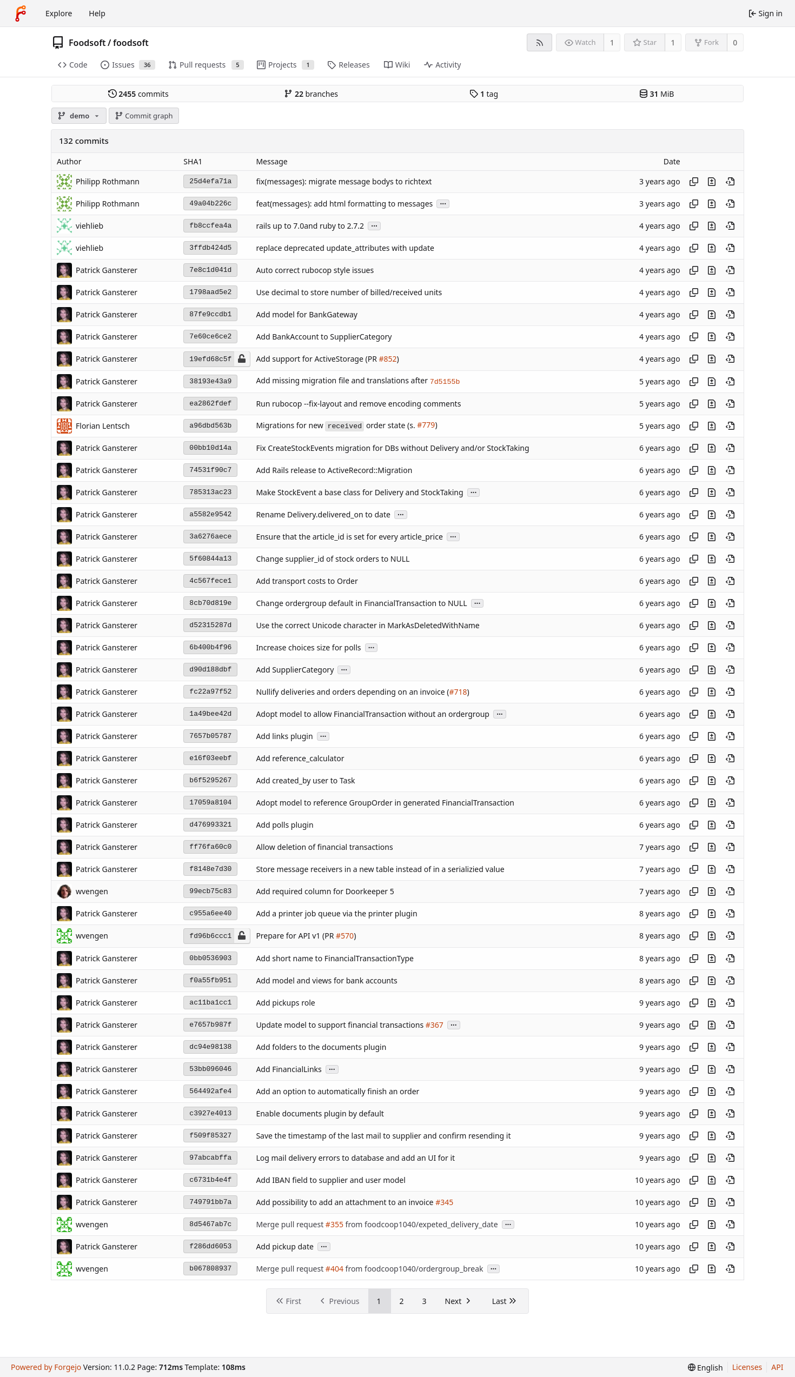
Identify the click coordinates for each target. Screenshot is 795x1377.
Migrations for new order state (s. (336, 425)
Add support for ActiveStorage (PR (317, 359)
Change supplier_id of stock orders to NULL (332, 559)
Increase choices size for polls (308, 647)
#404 (334, 1268)
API (777, 1367)
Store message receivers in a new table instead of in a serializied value (380, 869)
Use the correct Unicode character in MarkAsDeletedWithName (367, 625)
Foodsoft (87, 42)
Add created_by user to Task (305, 780)
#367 (434, 1025)
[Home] (20, 13)
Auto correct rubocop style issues (315, 270)
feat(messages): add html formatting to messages (344, 203)
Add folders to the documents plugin (321, 1047)
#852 (387, 359)
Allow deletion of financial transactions (324, 847)
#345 (444, 1202)
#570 (345, 936)
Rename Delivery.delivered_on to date (323, 514)
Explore (58, 13)
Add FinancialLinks (288, 1069)
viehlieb (89, 226)
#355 (334, 1224)
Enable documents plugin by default (320, 1113)
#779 (426, 425)
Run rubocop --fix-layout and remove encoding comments (358, 403)
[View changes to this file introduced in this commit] (712, 182)
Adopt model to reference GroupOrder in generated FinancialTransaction (385, 802)
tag (483, 94)
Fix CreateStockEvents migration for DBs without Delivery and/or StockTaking (392, 448)
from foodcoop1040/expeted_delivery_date (420, 1224)
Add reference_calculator (300, 758)
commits (138, 94)
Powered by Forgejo (46, 1367)
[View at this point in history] (730, 182)
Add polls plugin (284, 825)
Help (97, 13)
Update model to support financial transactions (340, 1025)
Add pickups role (285, 1002)
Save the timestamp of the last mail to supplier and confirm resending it (383, 1135)
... (443, 203)
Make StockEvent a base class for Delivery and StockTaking (359, 492)
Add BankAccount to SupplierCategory (324, 336)
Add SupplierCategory (295, 669)
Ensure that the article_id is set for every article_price (349, 536)
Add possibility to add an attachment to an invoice (345, 1202)
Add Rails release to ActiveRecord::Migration (334, 470)
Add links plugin (284, 736)
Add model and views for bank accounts (326, 980)
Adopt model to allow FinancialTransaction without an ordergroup (372, 714)
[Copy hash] (694, 182)
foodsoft (131, 42)
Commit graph (144, 116)
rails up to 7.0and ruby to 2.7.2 (310, 226)
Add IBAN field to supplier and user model (330, 1180)
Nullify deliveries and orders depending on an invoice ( (352, 692)
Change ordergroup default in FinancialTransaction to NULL (361, 603)
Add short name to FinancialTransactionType (335, 958)
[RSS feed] (539, 42)
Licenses (747, 1367)
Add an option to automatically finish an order (337, 1091)
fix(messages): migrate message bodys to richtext (344, 181)
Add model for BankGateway (306, 314)
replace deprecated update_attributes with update (345, 248)
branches (311, 94)
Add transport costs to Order (306, 581)
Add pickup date (285, 1246)
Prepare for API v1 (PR (296, 936)
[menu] (705, 1367)
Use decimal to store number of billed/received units (349, 292)
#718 (458, 692)
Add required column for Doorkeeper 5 (325, 891)
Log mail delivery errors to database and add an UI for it (355, 1158)
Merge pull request (290, 1224)
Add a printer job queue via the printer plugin (336, 913)
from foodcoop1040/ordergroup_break (413, 1268)
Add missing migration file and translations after (342, 381)
